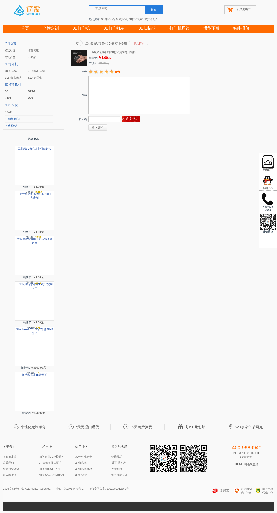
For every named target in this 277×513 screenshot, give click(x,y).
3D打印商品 (108, 19)
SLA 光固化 (35, 77)
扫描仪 (9, 112)
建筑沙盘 (10, 57)
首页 (25, 28)
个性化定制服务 (30, 427)
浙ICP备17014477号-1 (70, 488)
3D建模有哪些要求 (50, 462)
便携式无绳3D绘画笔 (34, 374)
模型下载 (211, 28)
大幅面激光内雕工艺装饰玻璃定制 (34, 241)
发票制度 (116, 469)
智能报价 (241, 28)
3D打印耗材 (136, 19)
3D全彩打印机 (36, 71)
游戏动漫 (10, 50)
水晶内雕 (33, 50)
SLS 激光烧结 (13, 77)
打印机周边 (179, 28)
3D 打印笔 (11, 71)
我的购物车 (244, 9)
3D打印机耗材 (83, 469)
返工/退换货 (118, 462)
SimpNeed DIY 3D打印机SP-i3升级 (34, 331)
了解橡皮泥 (9, 456)
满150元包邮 (191, 427)
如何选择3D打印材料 (51, 475)
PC (6, 91)
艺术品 (32, 57)
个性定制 (51, 28)
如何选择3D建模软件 (51, 456)
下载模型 (11, 126)
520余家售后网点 (245, 427)
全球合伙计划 (11, 469)
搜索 (153, 9)
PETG (31, 91)
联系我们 (8, 462)
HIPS (8, 98)
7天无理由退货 (83, 427)
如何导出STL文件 (49, 469)
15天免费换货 (137, 427)
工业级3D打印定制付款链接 (34, 148)
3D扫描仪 (147, 28)
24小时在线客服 (246, 464)
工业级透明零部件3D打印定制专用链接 (112, 52)
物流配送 (116, 456)
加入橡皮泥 (9, 475)
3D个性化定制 (83, 456)
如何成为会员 (119, 475)
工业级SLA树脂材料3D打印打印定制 (34, 195)
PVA (30, 98)
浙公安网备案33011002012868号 (109, 488)
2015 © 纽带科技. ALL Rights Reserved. (27, 488)
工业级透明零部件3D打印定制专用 (34, 286)
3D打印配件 (151, 19)
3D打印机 (122, 19)
